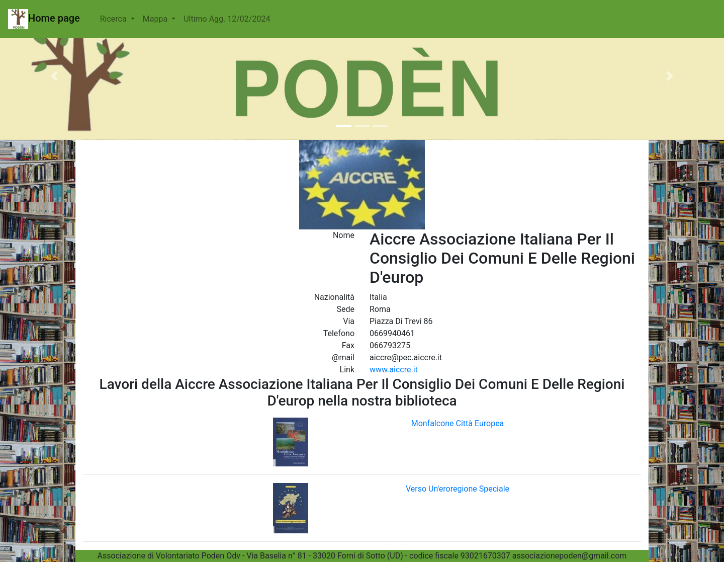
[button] (54, 76)
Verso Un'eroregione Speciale (457, 489)
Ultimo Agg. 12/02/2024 (227, 19)
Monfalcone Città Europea (457, 423)
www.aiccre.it (394, 369)
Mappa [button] (156, 19)
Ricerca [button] (114, 19)
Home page (44, 19)
